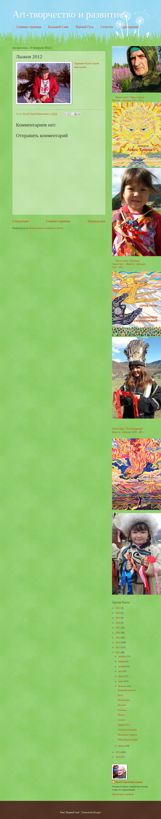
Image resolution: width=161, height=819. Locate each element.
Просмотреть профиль (123, 794)
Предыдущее (96, 221)
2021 (118, 608)
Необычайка (124, 700)
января (121, 746)
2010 (118, 757)
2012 (118, 652)
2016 (118, 632)
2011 (118, 752)
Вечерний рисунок (127, 690)
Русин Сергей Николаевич (129, 782)
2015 (118, 637)
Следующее (20, 221)
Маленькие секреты (127, 734)
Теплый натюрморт (127, 729)
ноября (122, 661)
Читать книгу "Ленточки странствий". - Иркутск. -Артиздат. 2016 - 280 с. (129, 264)
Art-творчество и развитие (68, 14)
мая (120, 671)
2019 (118, 618)
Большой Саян (58, 27)
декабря (122, 656)
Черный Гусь (84, 27)
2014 (118, 642)
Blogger (97, 812)
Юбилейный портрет (128, 739)
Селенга (122, 720)
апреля (121, 676)
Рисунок (122, 705)
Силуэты (107, 27)
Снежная (122, 710)
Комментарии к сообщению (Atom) (46, 228)
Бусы (120, 695)
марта (121, 681)
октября (122, 666)
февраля (122, 686)
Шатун (121, 715)
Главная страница (28, 27)
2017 (118, 627)
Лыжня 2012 (124, 725)
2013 (118, 647)
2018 (118, 623)
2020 (118, 613)
